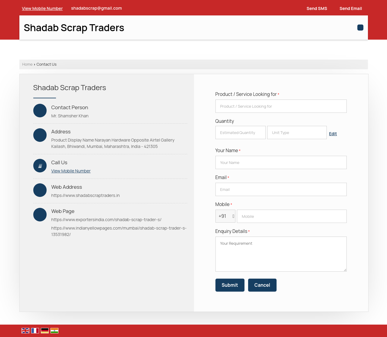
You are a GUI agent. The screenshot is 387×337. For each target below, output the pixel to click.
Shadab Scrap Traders (74, 27)
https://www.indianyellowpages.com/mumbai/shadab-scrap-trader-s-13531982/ (119, 231)
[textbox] (297, 132)
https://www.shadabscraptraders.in (85, 195)
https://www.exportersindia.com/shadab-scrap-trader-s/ (106, 219)
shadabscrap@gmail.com (96, 8)
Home (27, 64)
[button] (42, 8)
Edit (333, 133)
